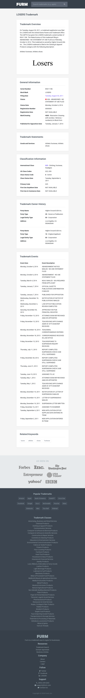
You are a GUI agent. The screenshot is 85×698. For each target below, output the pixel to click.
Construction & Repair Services (42, 535)
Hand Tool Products (42, 554)
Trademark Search (42, 647)
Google (30, 503)
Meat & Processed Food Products (42, 576)
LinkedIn (42, 676)
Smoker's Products (42, 609)
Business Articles (42, 652)
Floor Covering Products (42, 550)
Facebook (21, 503)
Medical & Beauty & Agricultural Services (42, 578)
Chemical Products (42, 523)
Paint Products (42, 592)
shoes (39, 441)
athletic (30, 441)
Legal (42, 664)
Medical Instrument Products (42, 580)
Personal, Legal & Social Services (42, 597)
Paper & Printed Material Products (42, 595)
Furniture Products (42, 552)
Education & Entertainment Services (42, 540)
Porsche (56, 503)
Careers (42, 661)
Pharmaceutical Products (43, 600)
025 (46, 165)
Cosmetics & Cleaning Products (43, 538)
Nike (37, 508)
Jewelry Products (42, 561)
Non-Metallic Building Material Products (42, 590)
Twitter (42, 671)
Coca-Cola (61, 498)
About (42, 659)
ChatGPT (52, 498)
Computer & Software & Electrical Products (42, 531)
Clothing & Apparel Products (42, 526)
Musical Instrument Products (42, 585)
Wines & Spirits (42, 623)
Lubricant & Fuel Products (42, 571)
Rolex (64, 503)
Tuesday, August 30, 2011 (54, 96)
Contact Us (42, 687)
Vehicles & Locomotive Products (42, 621)
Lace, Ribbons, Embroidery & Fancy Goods (42, 564)
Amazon (21, 498)
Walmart (55, 508)
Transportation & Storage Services (42, 616)
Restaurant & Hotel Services (42, 602)
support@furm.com (42, 685)
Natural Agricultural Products (42, 588)
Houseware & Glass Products (42, 557)
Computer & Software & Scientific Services (42, 533)
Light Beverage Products (42, 569)
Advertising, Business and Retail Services (42, 521)
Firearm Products (42, 547)
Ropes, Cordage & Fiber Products (42, 604)
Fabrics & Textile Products (42, 545)
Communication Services (42, 528)
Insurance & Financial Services (42, 559)
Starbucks (29, 508)
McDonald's (46, 503)
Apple (29, 498)
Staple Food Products (42, 611)
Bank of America (40, 498)
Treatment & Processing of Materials (42, 619)
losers (23, 441)
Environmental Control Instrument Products (42, 542)
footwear (47, 441)
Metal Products (42, 583)
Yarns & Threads (42, 626)
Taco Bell (46, 508)
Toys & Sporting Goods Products (42, 614)
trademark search (38, 640)
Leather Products (42, 566)
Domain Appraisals (42, 650)
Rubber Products (42, 607)
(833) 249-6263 (42, 683)
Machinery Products (42, 573)
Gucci (37, 503)
